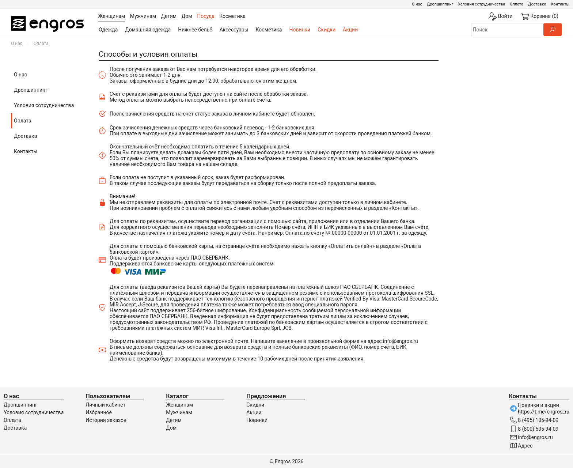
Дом (171, 428)
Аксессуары (234, 30)
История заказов (106, 420)
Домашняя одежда (148, 30)
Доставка (537, 4)
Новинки (299, 30)
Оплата (516, 4)
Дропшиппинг (440, 4)
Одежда (108, 30)
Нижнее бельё (195, 30)
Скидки (326, 30)
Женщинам (179, 405)
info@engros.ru (400, 341)
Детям (174, 420)
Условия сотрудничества (481, 4)
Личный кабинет (105, 405)
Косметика (269, 30)
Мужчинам (179, 412)
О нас (417, 4)
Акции (350, 30)
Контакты (560, 4)
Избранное (99, 412)
